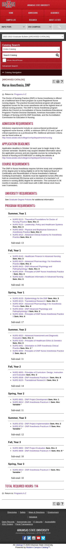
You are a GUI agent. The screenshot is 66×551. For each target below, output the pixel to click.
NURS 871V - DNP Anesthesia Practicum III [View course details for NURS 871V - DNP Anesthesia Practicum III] (32, 426)
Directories (12, 512)
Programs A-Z (20, 94)
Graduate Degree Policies (20, 199)
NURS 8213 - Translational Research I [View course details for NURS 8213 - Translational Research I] (29, 301)
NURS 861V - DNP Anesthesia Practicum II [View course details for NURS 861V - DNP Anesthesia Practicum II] (31, 402)
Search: (59, 27)
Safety (23, 512)
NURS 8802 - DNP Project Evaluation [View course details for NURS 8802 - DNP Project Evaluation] (29, 448)
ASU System (7, 524)
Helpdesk (33, 517)
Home (11, 12)
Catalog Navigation (13, 72)
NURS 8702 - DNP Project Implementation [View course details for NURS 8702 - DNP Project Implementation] (31, 424)
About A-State (55, 19)
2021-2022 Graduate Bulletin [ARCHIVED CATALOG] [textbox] (26, 36)
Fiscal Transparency (24, 524)
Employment (53, 512)
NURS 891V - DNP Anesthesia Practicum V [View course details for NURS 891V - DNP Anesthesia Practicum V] (31, 470)
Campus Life (11, 19)
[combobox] (33, 36)
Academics (55, 12)
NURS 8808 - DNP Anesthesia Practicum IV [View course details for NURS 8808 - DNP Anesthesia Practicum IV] (32, 451)
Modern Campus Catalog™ (38, 547)
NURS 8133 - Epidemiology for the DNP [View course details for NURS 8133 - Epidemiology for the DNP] (30, 298)
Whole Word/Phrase (15, 60)
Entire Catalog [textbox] (9, 49)
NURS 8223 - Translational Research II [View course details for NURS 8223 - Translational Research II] (30, 380)
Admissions (33, 12)
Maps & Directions (36, 512)
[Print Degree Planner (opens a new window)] (54, 81)
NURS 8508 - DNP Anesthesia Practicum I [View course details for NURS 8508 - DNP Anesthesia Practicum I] (31, 377)
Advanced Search (10, 66)
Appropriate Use (24, 522)
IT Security (38, 522)
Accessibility (50, 522)
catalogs (19, 545)
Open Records (8, 522)
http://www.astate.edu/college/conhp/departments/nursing (27, 138)
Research (33, 19)
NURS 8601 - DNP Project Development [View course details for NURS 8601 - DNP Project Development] (30, 399)
